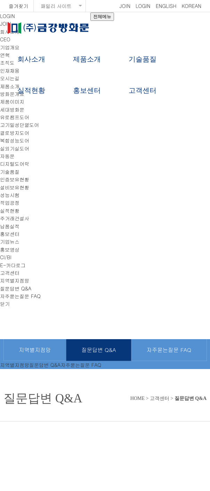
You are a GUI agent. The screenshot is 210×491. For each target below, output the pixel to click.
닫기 (5, 303)
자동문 (7, 156)
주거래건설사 (14, 218)
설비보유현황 (14, 187)
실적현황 (31, 90)
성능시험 (9, 194)
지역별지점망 (14, 280)
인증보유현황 (14, 179)
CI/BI (5, 257)
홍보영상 (9, 249)
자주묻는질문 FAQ (20, 296)
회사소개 (31, 59)
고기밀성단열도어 (19, 124)
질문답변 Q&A (15, 288)
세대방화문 (12, 109)
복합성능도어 (14, 140)
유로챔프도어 (14, 117)
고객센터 (142, 90)
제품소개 (87, 59)
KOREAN (191, 5)
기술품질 (142, 59)
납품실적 (9, 226)
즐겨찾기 (18, 5)
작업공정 (9, 202)
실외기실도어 (14, 148)
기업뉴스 (9, 241)
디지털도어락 (14, 163)
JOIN (125, 5)
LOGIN (143, 5)
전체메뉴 (102, 16)
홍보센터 (87, 90)
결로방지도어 (14, 132)
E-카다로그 (13, 265)
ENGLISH (166, 5)
